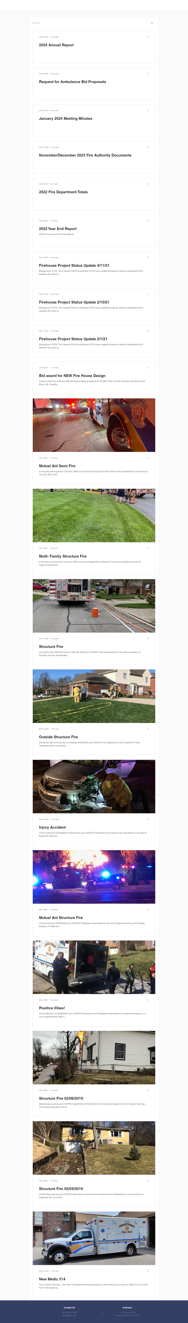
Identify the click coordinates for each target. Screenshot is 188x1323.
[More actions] (148, 36)
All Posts (36, 23)
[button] (152, 23)
